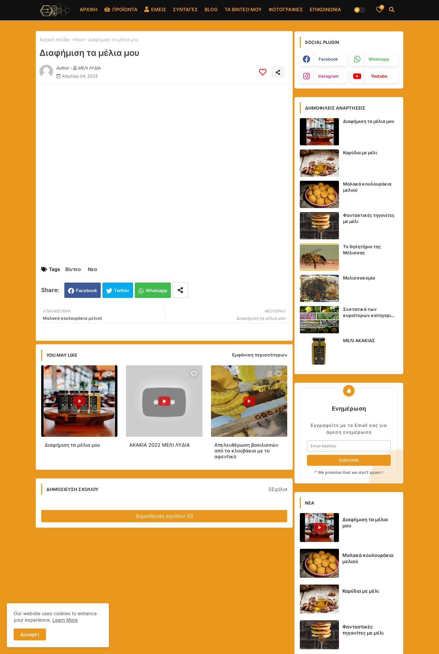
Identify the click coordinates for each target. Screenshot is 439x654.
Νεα (79, 39)
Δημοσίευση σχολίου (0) (164, 516)
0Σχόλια (278, 489)
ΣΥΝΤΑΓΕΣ (185, 9)
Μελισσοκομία (359, 278)
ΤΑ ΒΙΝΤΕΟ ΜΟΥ (243, 9)
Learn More (65, 620)
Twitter (121, 290)
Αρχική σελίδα (54, 39)
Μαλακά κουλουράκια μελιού (367, 187)
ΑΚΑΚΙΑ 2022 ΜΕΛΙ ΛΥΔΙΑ (159, 445)
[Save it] (263, 72)
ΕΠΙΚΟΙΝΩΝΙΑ (325, 9)
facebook (328, 59)
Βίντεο (73, 269)
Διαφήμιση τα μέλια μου (72, 445)
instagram (328, 76)
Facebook (86, 290)
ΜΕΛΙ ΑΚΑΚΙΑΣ (359, 340)
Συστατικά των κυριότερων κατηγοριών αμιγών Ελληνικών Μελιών (370, 312)
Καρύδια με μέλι (360, 152)
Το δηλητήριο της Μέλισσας (362, 249)
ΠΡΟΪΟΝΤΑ (120, 9)
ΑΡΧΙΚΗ (88, 9)
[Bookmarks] (379, 9)
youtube (379, 76)
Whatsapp (156, 290)
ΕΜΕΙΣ (155, 9)
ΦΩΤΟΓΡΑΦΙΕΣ (286, 9)
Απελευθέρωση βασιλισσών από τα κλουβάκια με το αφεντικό (246, 450)
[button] (392, 9)
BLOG (211, 9)
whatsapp (379, 59)
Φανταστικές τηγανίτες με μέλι (368, 218)
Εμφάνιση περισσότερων (259, 354)
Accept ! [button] (29, 634)
